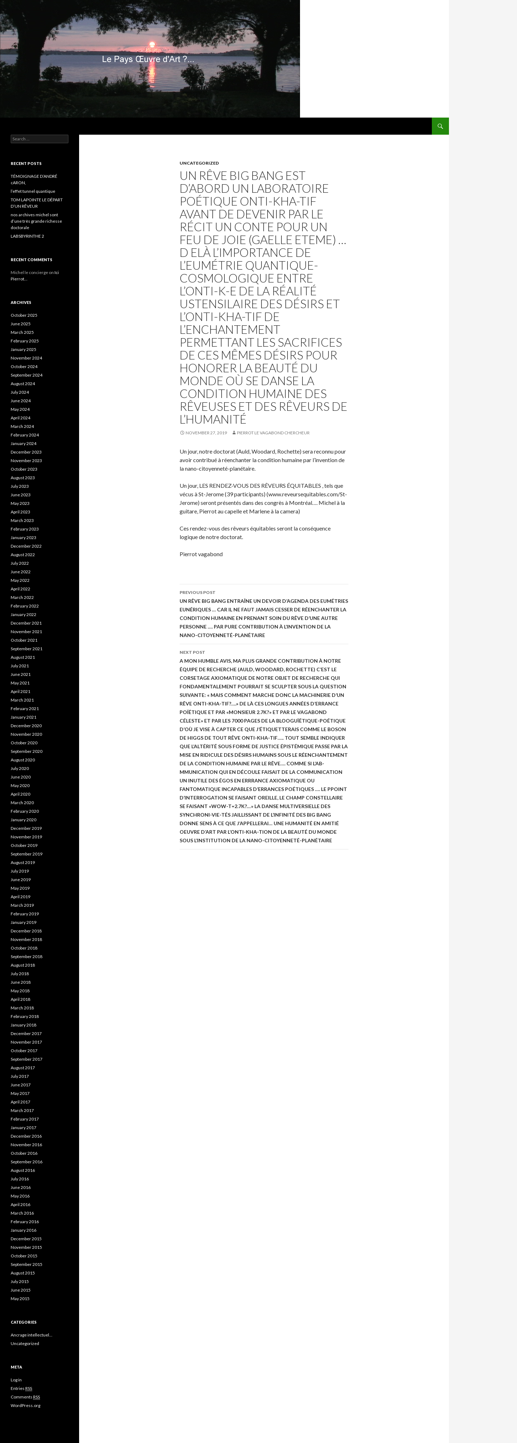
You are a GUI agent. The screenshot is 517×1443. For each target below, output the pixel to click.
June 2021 (21, 674)
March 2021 (22, 700)
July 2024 (20, 392)
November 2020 (26, 734)
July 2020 (20, 768)
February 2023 (25, 529)
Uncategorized (199, 163)
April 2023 (20, 511)
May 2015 (20, 1298)
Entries (21, 1388)
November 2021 (26, 631)
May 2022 (20, 580)
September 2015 (26, 1264)
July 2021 (20, 665)
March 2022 (22, 597)
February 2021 (25, 708)
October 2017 (24, 1050)
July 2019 (20, 871)
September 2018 (26, 956)
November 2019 (26, 836)
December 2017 (26, 1033)
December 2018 (26, 930)
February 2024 (25, 435)
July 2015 (20, 1281)
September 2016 (26, 1161)
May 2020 (20, 785)
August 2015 (23, 1273)
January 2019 (23, 922)
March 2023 (22, 520)
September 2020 (26, 751)
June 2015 (21, 1290)
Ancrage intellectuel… (31, 1335)
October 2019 (24, 845)
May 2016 (20, 1196)
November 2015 (26, 1247)
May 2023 (20, 503)
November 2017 (26, 1042)
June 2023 (21, 494)
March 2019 (22, 905)
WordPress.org (25, 1405)
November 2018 (26, 939)
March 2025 (22, 332)
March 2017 (22, 1110)
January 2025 (23, 349)
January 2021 (23, 717)
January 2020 (23, 819)
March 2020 (22, 802)
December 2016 (26, 1136)
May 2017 (20, 1093)
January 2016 (23, 1230)
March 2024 (22, 426)
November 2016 (26, 1144)
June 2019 (21, 879)
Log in (16, 1379)
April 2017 (20, 1102)
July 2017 (20, 1076)
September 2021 (26, 648)
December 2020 (26, 725)
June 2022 (21, 571)
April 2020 (20, 794)
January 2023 (23, 537)
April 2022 (20, 588)
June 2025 (21, 323)
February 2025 (25, 340)
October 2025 (24, 315)
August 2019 (23, 862)
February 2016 (25, 1221)
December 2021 (26, 623)
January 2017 (23, 1127)
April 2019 (20, 896)
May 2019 (20, 888)
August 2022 (23, 554)
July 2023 (20, 486)
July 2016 (20, 1178)
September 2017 (26, 1059)
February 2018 (25, 1016)
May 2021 (20, 683)
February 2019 (25, 913)
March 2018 (22, 1007)
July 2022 (20, 563)
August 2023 (23, 477)
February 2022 (25, 606)
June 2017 (21, 1084)
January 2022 (23, 614)
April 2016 (20, 1204)
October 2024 (24, 366)
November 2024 (26, 358)
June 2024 (21, 400)
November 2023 (26, 460)
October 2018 (24, 948)
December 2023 (26, 452)
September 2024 (26, 375)
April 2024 (20, 417)
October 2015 (24, 1255)
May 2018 (20, 990)
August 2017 (23, 1067)
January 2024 (23, 443)
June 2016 (21, 1187)
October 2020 (24, 742)
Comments (25, 1397)
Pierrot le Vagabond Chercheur (273, 432)
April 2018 (20, 999)
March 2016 (22, 1213)
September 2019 (26, 854)
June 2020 (21, 777)
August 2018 (23, 965)
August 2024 (23, 383)
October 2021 (24, 640)
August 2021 (23, 657)
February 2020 (25, 811)
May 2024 (20, 409)
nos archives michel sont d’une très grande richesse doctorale (36, 221)
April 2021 (20, 691)
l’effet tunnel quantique (33, 191)
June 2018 (21, 982)
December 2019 (26, 828)
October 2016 (24, 1153)
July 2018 (20, 973)
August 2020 (23, 759)
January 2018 (23, 1025)
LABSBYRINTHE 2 (27, 236)
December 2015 (26, 1238)
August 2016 (23, 1170)
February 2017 (25, 1119)
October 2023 (24, 469)
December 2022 (26, 546)
